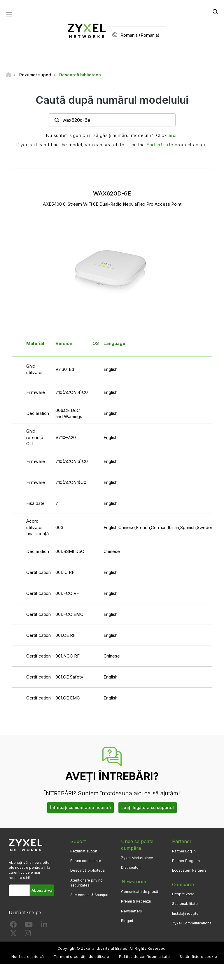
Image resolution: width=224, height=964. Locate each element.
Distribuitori (131, 868)
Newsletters (131, 910)
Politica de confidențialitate (144, 957)
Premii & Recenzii (136, 901)
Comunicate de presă (139, 891)
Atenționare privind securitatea (86, 882)
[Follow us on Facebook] (13, 926)
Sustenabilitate (185, 904)
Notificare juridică (27, 957)
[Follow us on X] (13, 935)
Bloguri (127, 920)
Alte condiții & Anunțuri (89, 895)
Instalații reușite (185, 913)
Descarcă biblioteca (87, 870)
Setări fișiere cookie (198, 957)
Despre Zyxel (183, 894)
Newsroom (133, 881)
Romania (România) (140, 35)
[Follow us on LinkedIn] (44, 926)
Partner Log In (184, 851)
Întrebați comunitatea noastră (80, 807)
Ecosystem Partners (189, 870)
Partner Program (186, 861)
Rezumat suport (83, 851)
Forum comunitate (85, 861)
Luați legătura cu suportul (147, 807)
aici (172, 135)
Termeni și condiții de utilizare (81, 957)
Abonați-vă (42, 890)
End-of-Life (159, 145)
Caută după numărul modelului (112, 100)
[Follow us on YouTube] (29, 926)
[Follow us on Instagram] (28, 935)
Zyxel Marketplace (137, 858)
